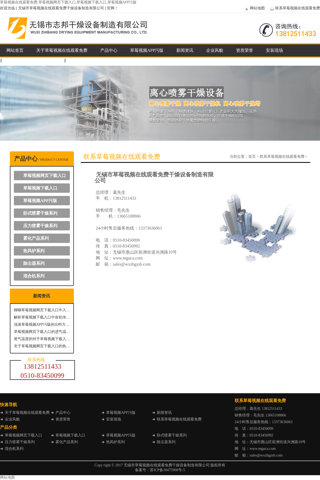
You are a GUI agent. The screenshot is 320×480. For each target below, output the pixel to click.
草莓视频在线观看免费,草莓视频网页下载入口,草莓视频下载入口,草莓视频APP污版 (68, 2)
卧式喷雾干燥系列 (40, 213)
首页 (252, 157)
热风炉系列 (34, 251)
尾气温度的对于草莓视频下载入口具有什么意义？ (42, 339)
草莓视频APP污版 (146, 50)
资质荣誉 (244, 50)
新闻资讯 (184, 50)
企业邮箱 (78, 60)
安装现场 (274, 50)
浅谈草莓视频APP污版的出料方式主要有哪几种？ (42, 324)
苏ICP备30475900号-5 (167, 470)
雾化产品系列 (36, 238)
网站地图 (254, 8)
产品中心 (108, 50)
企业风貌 (214, 50)
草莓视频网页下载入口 (44, 175)
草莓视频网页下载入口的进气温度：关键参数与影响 (42, 332)
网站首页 (14, 50)
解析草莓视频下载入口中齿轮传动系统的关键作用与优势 (42, 317)
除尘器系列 (34, 263)
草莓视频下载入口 (40, 188)
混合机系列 (34, 276)
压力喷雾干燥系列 (40, 225)
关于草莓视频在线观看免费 (61, 50)
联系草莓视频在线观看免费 (294, 8)
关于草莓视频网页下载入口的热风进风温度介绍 (42, 346)
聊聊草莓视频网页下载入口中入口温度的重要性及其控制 (42, 310)
